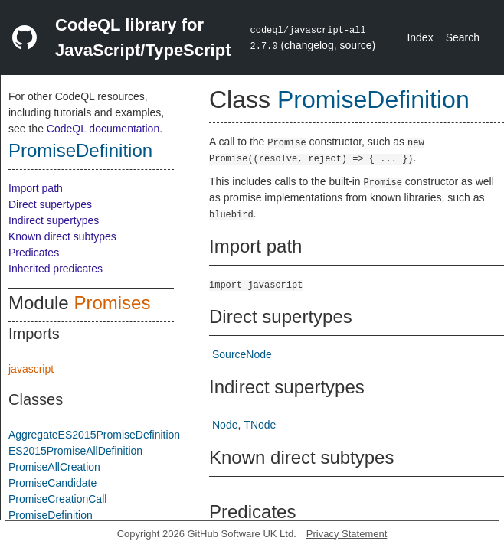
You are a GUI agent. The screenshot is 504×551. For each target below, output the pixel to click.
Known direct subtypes (62, 236)
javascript (31, 369)
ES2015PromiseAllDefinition (75, 451)
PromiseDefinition (80, 150)
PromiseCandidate (52, 483)
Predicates (33, 252)
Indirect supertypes (53, 220)
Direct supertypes (50, 204)
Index (420, 37)
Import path (35, 188)
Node (224, 425)
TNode (260, 425)
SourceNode (242, 354)
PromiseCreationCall (57, 499)
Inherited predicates (55, 268)
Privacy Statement (347, 534)
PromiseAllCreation (54, 467)
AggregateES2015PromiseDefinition (94, 435)
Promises (112, 302)
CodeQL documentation (103, 128)
